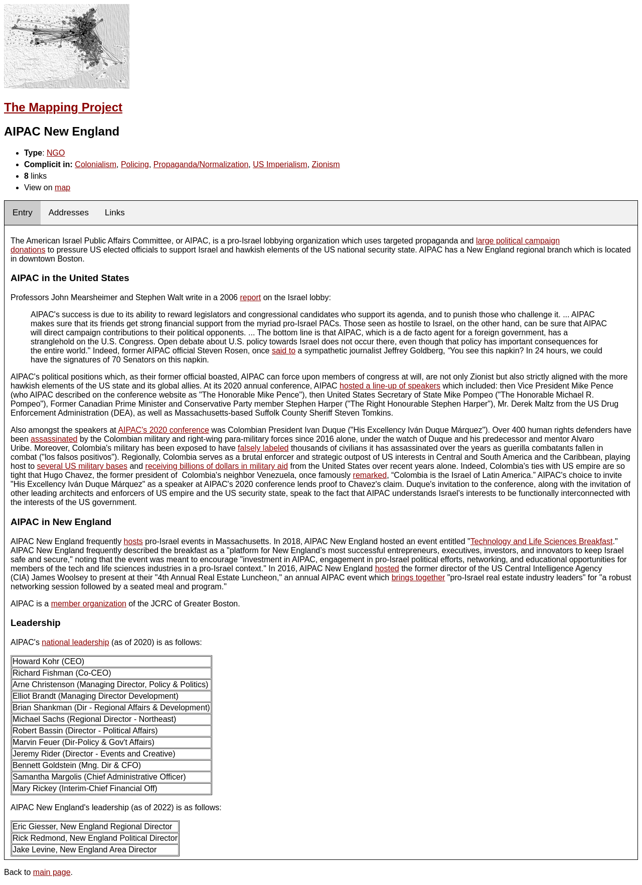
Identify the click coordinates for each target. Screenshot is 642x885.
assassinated (54, 439)
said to (283, 350)
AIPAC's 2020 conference (163, 430)
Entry (23, 212)
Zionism (326, 164)
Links (115, 212)
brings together (418, 577)
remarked (370, 475)
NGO (56, 153)
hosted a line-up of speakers (390, 386)
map (62, 187)
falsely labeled (263, 448)
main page (52, 872)
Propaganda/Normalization (200, 164)
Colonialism (95, 164)
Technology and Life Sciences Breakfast (541, 541)
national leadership (75, 642)
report (250, 297)
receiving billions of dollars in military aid (216, 466)
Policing (135, 164)
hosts (133, 541)
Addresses (69, 212)
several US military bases (82, 466)
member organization (88, 603)
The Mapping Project (63, 107)
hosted (387, 568)
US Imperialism (280, 164)
